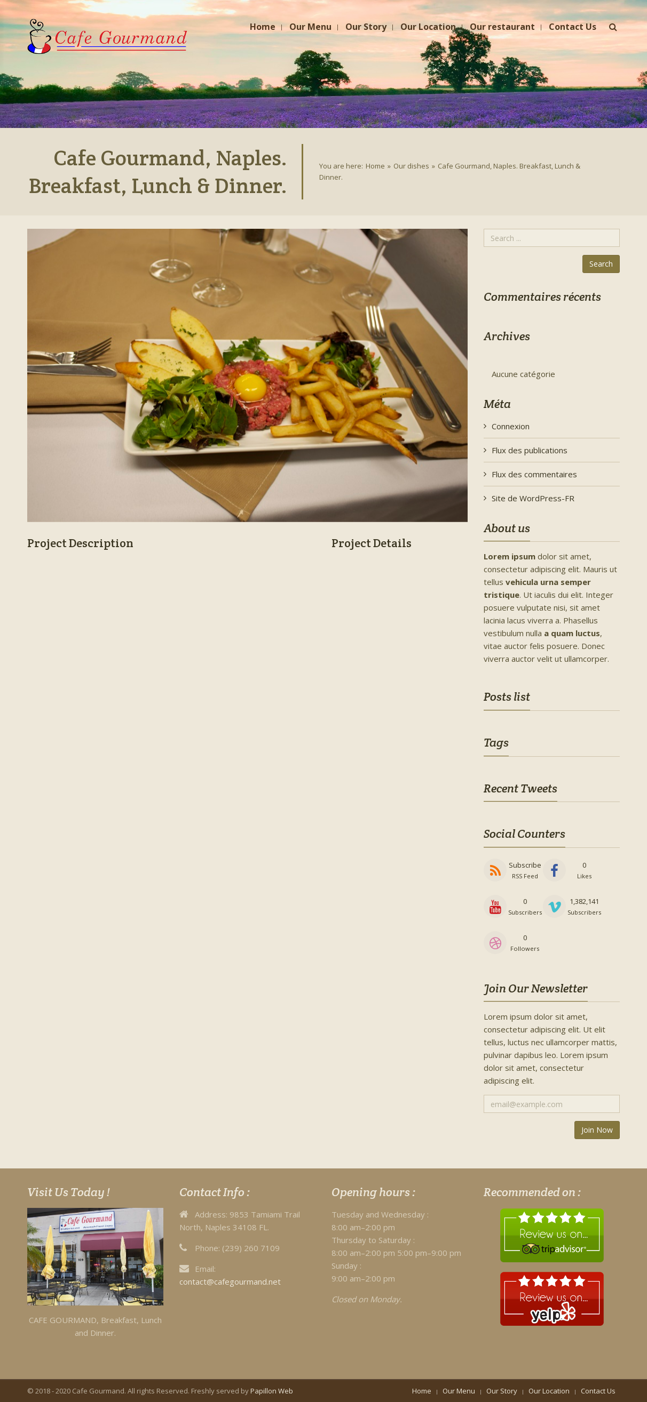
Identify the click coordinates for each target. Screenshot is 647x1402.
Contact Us (598, 1391)
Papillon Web (271, 1391)
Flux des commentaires (534, 474)
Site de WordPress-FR (533, 498)
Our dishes (411, 166)
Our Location (549, 1391)
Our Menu (459, 1391)
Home (375, 166)
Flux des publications (529, 450)
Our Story (501, 1391)
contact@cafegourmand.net (230, 1281)
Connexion (511, 426)
